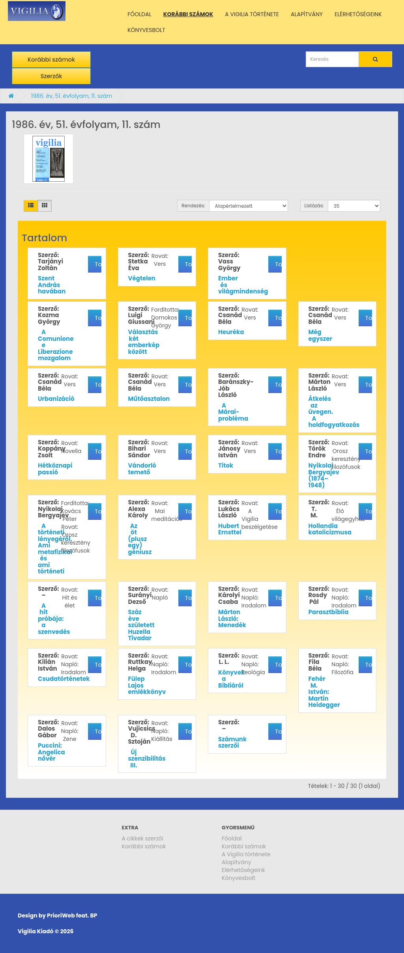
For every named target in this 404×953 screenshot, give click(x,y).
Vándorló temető (142, 468)
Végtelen (141, 278)
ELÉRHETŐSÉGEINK (358, 14)
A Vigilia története (246, 854)
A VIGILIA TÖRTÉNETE (252, 14)
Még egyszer (320, 335)
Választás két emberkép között (144, 342)
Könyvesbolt (238, 878)
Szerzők (51, 76)
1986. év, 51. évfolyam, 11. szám (71, 96)
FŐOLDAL (139, 14)
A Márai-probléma (233, 412)
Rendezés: (193, 205)
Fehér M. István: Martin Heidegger (324, 692)
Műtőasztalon (149, 399)
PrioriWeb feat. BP (72, 915)
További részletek (98, 264)
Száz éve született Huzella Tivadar (141, 625)
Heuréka (231, 332)
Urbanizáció (56, 399)
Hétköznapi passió (55, 468)
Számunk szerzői (232, 742)
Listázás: (314, 205)
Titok (225, 465)
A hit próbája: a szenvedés (54, 618)
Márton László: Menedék (232, 618)
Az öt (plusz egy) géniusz (140, 539)
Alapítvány (236, 862)
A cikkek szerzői (143, 838)
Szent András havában (51, 284)
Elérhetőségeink (243, 870)
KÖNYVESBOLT (146, 30)
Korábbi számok (51, 59)
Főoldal (232, 838)
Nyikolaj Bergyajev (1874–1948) (324, 475)
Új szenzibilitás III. (147, 758)
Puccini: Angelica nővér (51, 752)
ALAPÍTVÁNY (307, 14)
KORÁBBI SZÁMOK (188, 14)
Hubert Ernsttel (229, 529)
